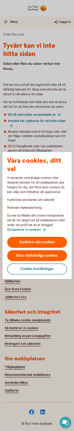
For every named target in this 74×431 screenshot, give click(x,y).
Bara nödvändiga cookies (37, 255)
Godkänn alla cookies (37, 242)
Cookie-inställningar (37, 268)
